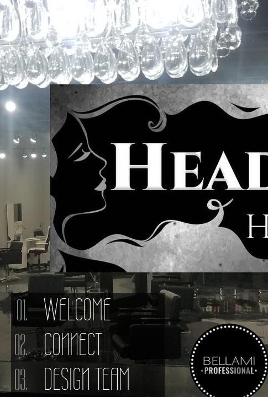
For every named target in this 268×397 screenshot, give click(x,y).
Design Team (87, 379)
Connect (73, 345)
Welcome (77, 310)
